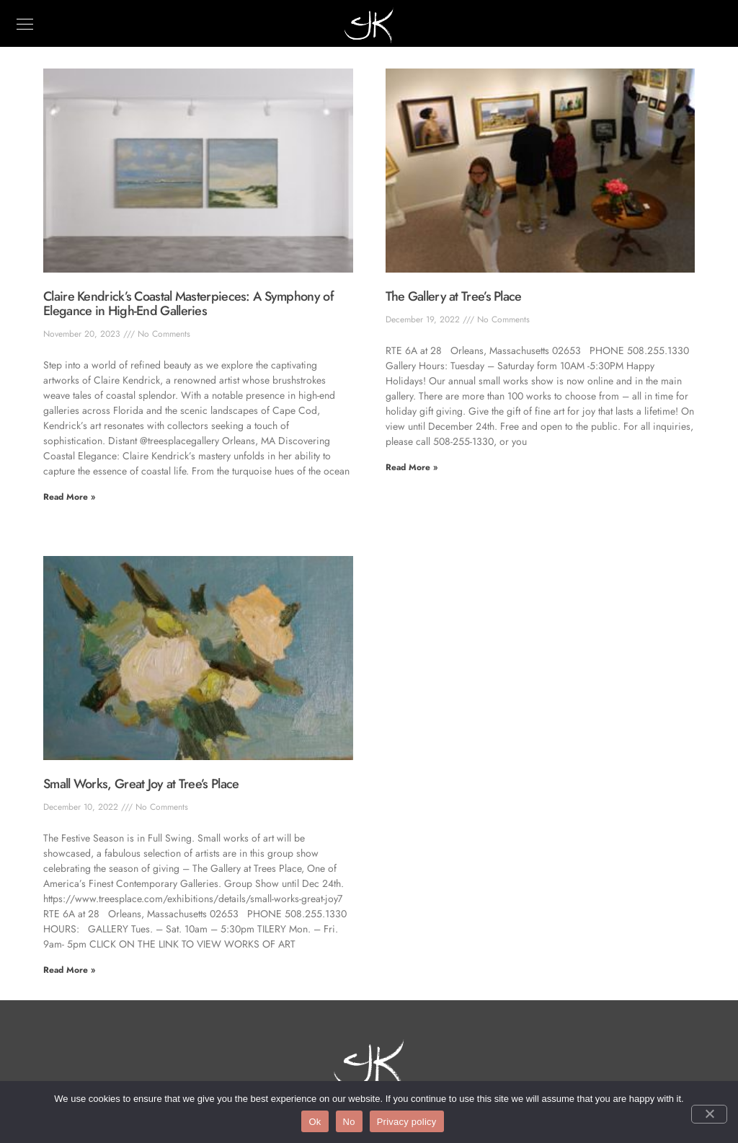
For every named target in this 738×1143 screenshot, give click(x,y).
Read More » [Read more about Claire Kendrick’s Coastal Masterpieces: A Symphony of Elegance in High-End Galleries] (69, 496)
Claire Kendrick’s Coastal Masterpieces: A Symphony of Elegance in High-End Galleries (188, 303)
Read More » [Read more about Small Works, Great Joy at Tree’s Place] (69, 969)
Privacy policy (407, 1121)
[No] (709, 1114)
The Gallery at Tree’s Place (454, 296)
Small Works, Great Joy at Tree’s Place (141, 783)
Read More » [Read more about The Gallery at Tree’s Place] (411, 467)
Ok (314, 1121)
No (349, 1121)
